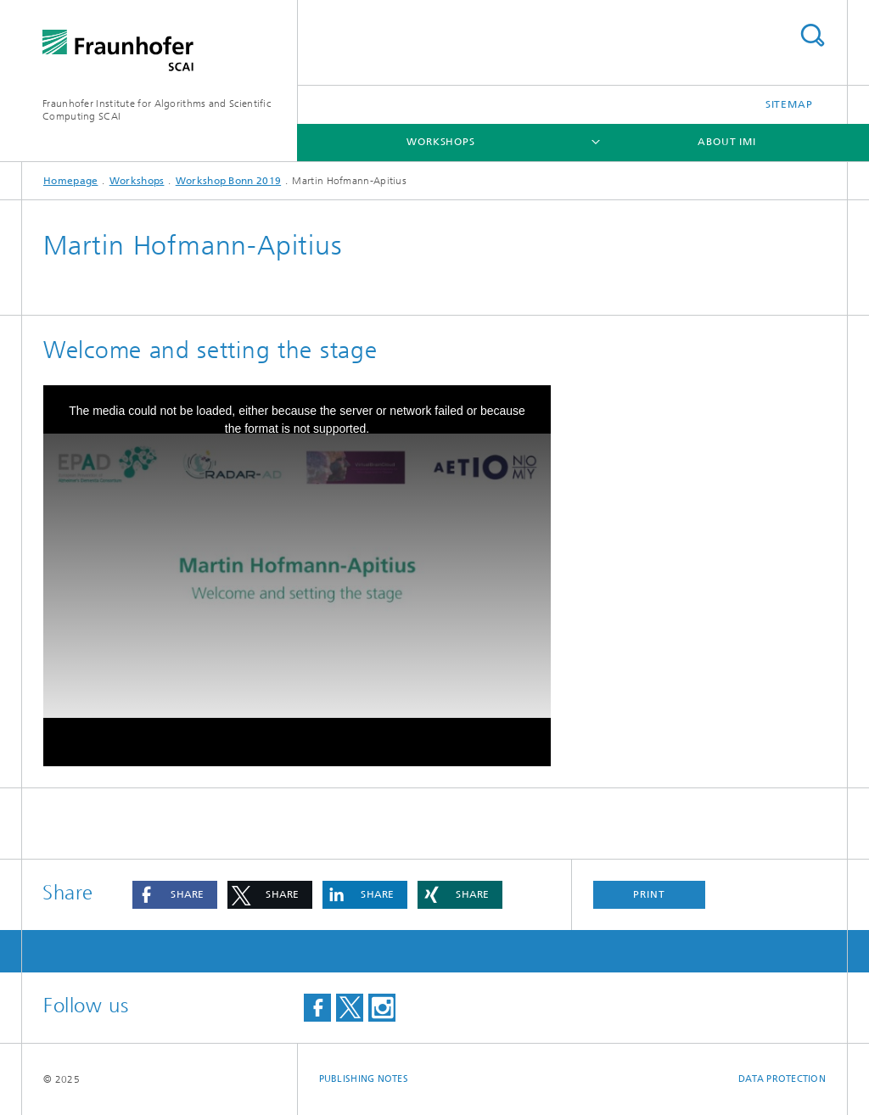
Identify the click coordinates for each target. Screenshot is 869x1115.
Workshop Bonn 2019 (228, 181)
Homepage (70, 181)
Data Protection (782, 1078)
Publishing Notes (363, 1078)
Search (812, 35)
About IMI (727, 142)
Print (649, 894)
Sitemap (789, 104)
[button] (174, 895)
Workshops (440, 142)
